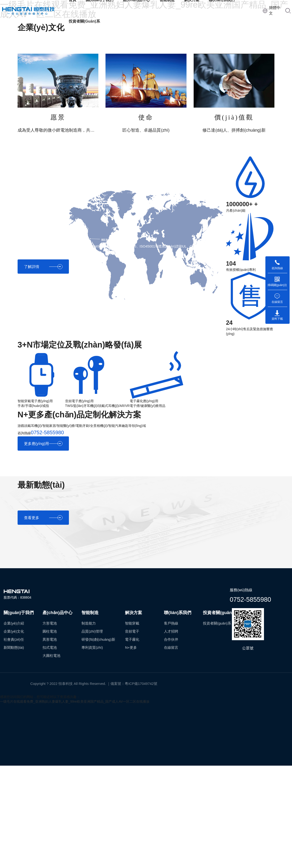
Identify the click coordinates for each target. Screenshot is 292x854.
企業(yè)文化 (14, 631)
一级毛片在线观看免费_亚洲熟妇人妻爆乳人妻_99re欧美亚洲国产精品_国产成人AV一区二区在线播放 (74, 701)
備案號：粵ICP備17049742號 (133, 684)
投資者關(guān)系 (84, 21)
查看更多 (43, 517)
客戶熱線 (171, 623)
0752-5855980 (250, 599)
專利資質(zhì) (92, 647)
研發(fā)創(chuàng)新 (98, 639)
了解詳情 (43, 266)
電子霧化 (132, 639)
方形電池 (50, 623)
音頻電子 (132, 631)
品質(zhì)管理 (92, 631)
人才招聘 (171, 631)
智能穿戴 (132, 623)
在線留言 (171, 647)
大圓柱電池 (51, 656)
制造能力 (88, 623)
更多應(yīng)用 (43, 443)
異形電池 (50, 639)
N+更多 (131, 647)
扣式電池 (50, 647)
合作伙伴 (171, 639)
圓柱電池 (50, 631)
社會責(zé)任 (14, 639)
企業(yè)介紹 (14, 623)
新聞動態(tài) (14, 647)
